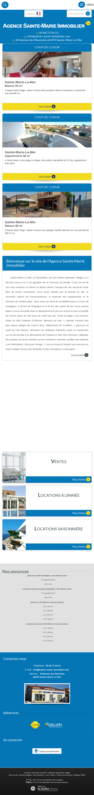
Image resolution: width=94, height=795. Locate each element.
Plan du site (13, 775)
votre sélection (76, 13)
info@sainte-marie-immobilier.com (48, 36)
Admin (53, 775)
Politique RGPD (79, 775)
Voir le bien (47, 106)
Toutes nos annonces (64, 775)
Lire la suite (79, 355)
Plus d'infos (81, 479)
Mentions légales (25, 775)
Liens (47, 775)
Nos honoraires (38, 775)
